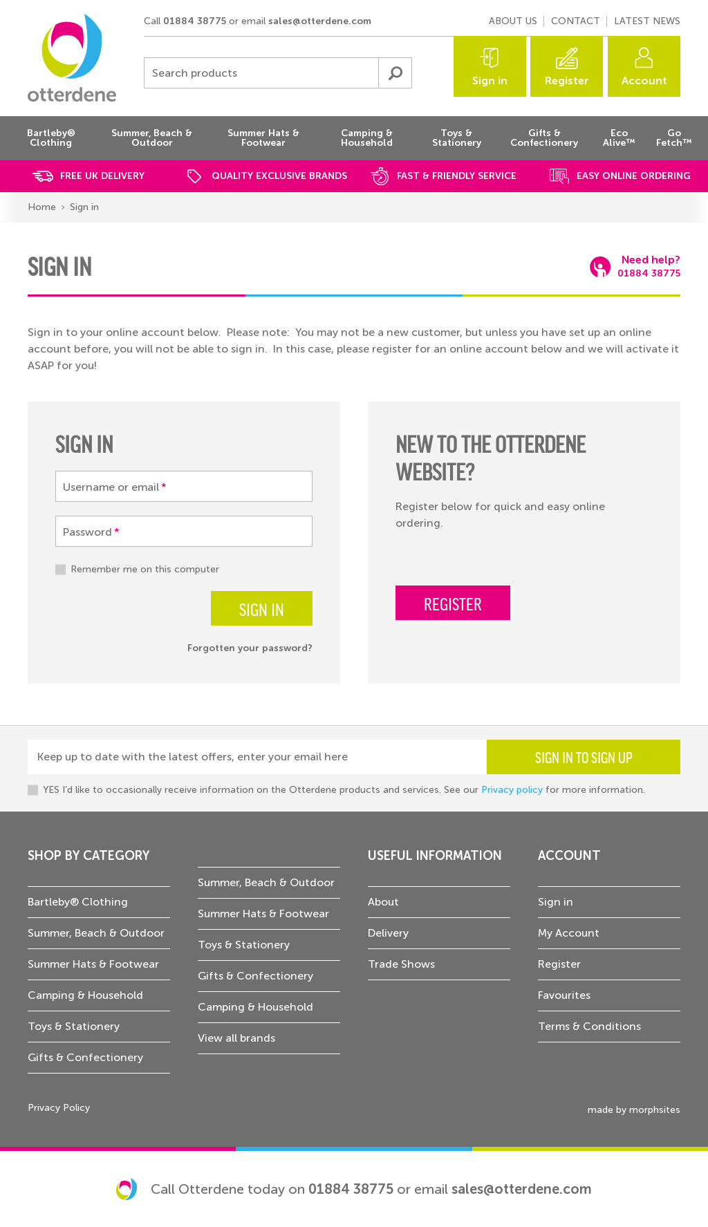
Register (567, 80)
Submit (394, 73)
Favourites (564, 995)
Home (42, 207)
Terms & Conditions (589, 1026)
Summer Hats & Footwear (93, 964)
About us (513, 21)
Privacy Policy (59, 1108)
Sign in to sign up (584, 757)
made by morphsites (634, 1110)
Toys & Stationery (74, 1026)
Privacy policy (512, 790)
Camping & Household (85, 995)
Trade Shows (401, 964)
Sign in (489, 80)
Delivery (388, 932)
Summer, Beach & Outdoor (96, 932)
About (383, 901)
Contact (575, 21)
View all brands (236, 1038)
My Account (568, 932)
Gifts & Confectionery (85, 1057)
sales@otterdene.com (319, 21)
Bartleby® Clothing (78, 901)
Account (644, 80)
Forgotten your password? (250, 648)
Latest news (647, 21)
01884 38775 (194, 21)
